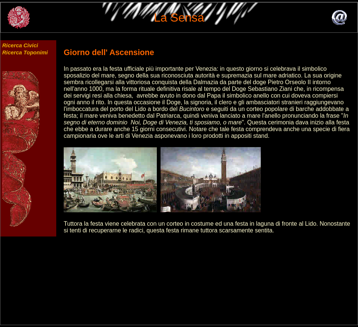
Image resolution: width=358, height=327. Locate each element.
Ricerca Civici (20, 45)
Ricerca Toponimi (25, 52)
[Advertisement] (210, 285)
